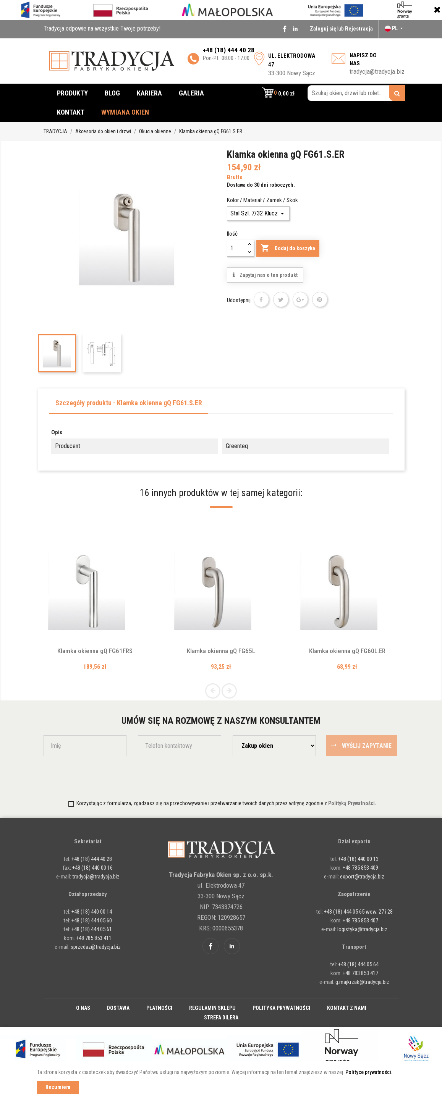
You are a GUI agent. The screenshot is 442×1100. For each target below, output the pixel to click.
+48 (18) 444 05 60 (91, 920)
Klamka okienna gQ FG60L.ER (347, 651)
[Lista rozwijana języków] (394, 28)
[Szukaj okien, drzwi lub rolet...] (356, 93)
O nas (83, 1008)
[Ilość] (236, 248)
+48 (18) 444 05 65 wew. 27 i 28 (358, 911)
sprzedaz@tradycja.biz (96, 946)
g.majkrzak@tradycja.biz (362, 982)
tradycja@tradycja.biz (377, 71)
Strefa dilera (221, 1017)
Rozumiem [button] (57, 1087)
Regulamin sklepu (212, 1008)
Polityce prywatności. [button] (369, 1072)
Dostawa (118, 1008)
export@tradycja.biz (362, 876)
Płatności (159, 1008)
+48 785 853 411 (94, 938)
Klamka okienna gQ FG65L (221, 651)
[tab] (128, 405)
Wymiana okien (125, 112)
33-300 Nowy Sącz (291, 64)
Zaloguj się (323, 28)
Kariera (149, 93)
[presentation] (88, 777)
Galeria (191, 93)
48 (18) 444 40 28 (230, 50)
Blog (112, 93)
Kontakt (70, 112)
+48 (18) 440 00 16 (92, 867)
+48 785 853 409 (360, 867)
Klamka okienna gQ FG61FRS (95, 651)
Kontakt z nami (346, 1008)
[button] (278, 93)
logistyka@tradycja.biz (362, 929)
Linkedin (295, 28)
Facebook (284, 28)
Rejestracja (359, 28)
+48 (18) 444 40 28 (91, 859)
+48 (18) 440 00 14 (91, 911)
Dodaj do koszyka (288, 248)
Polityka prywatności (281, 1008)
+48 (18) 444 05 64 (358, 964)
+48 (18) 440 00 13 (358, 859)
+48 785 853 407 (360, 920)
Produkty (72, 93)
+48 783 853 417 (360, 973)
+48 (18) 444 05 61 (91, 929)
